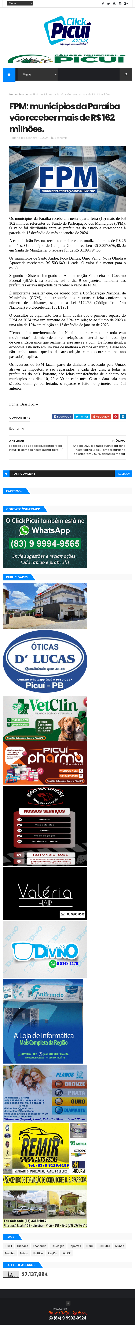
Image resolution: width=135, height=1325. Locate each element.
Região (52, 1253)
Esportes (75, 1246)
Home (13, 94)
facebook (123, 474)
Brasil (8, 1246)
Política (38, 1253)
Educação (58, 1246)
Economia (25, 94)
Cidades (22, 1246)
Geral (89, 1246)
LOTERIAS (104, 1246)
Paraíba (10, 1253)
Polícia (24, 1253)
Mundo (119, 1246)
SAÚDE (66, 1253)
